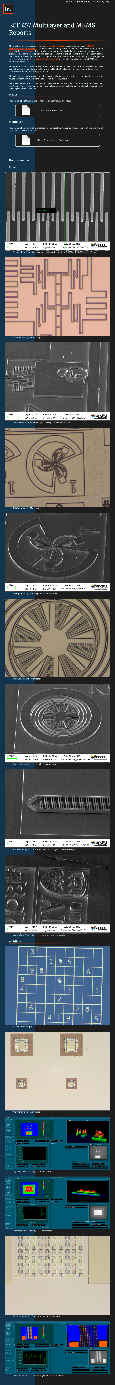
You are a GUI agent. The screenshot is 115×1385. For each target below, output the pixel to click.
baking (96, 1)
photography (84, 1)
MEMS (12, 51)
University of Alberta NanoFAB (43, 59)
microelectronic (26, 51)
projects (70, 1)
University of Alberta (55, 46)
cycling (105, 1)
